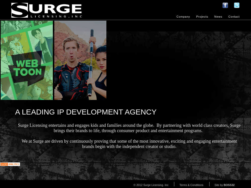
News (218, 16)
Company (183, 16)
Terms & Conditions (191, 184)
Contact (234, 16)
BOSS (229, 184)
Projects (202, 16)
